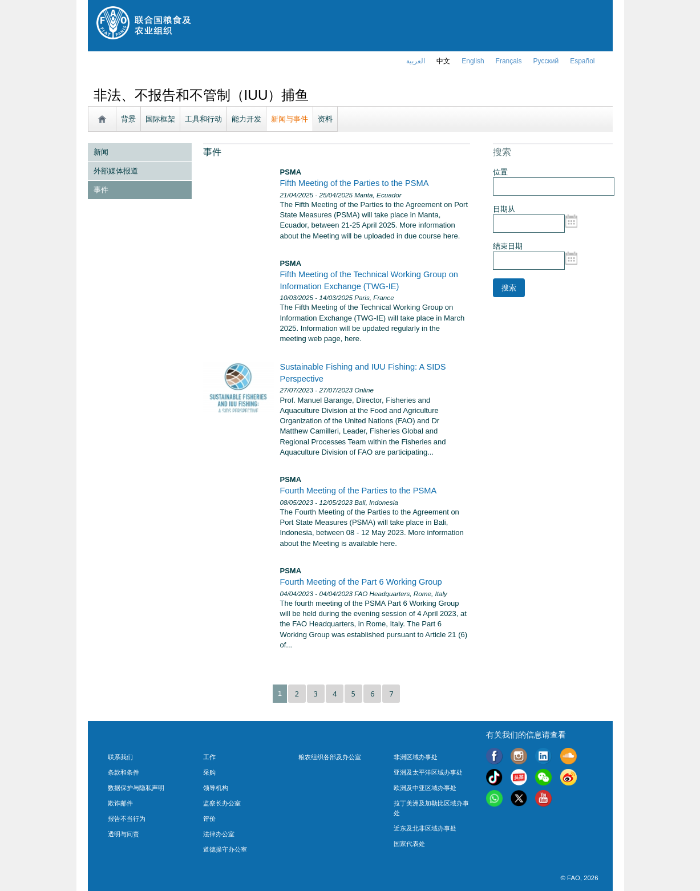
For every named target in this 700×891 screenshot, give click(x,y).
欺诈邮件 (120, 803)
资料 (325, 119)
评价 (209, 818)
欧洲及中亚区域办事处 (425, 787)
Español (582, 61)
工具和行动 (203, 119)
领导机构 (215, 787)
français (509, 61)
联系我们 (120, 757)
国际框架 (160, 119)
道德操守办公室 (225, 849)
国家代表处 (409, 843)
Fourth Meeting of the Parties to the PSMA (358, 490)
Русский (546, 61)
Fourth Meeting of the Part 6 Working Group (361, 581)
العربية (415, 61)
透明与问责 (123, 834)
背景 (128, 119)
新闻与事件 (289, 119)
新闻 (101, 152)
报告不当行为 (126, 818)
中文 (443, 61)
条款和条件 (123, 772)
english (473, 61)
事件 (101, 189)
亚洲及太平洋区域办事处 (428, 772)
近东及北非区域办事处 (425, 828)
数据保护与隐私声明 (136, 787)
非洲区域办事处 (416, 757)
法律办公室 (218, 834)
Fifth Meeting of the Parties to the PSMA (354, 183)
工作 (209, 757)
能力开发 (246, 119)
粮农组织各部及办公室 (329, 757)
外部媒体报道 (116, 171)
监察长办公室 (222, 803)
